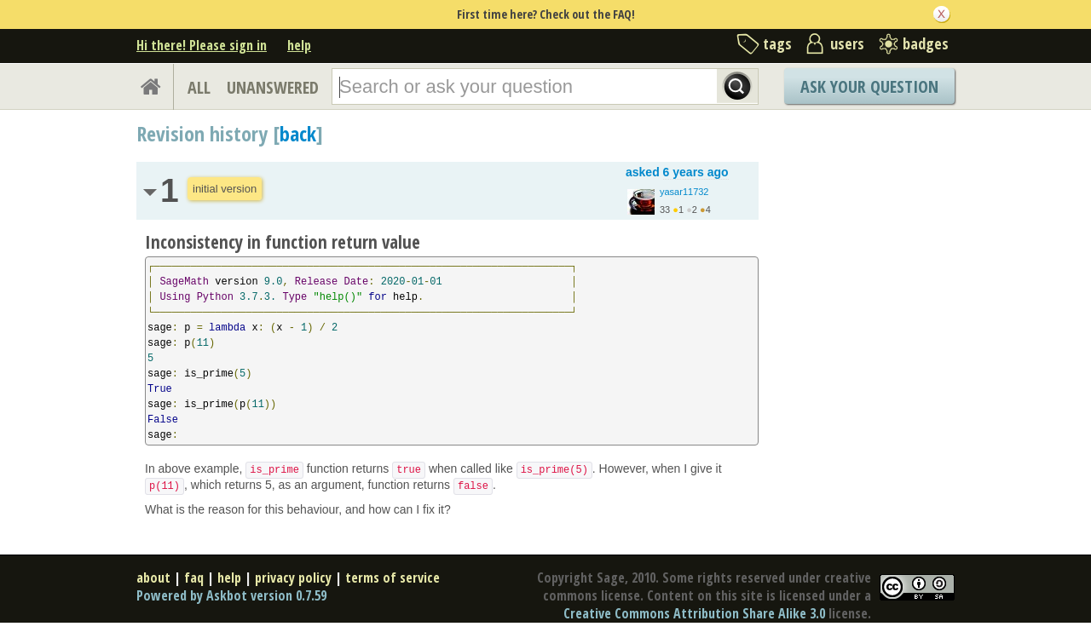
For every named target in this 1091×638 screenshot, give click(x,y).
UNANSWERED (273, 87)
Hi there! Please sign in (201, 45)
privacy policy (293, 577)
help (299, 45)
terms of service (392, 577)
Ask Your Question (869, 86)
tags (777, 43)
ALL (199, 87)
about (153, 577)
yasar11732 (684, 192)
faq (194, 577)
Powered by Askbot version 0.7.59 (231, 595)
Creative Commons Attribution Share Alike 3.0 (694, 613)
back (298, 133)
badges (926, 43)
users (847, 43)
